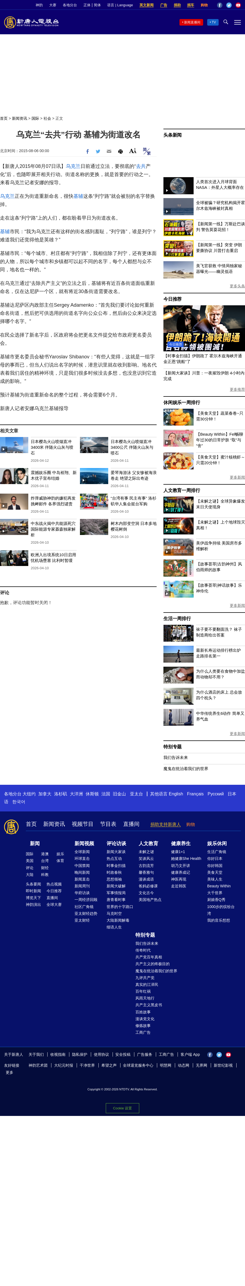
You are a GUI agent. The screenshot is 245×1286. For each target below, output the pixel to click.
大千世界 (214, 893)
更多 (9, 1072)
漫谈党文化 (144, 1019)
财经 (45, 868)
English (176, 794)
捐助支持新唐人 (165, 824)
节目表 (108, 824)
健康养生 (181, 843)
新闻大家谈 (116, 852)
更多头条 (237, 286)
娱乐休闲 (217, 843)
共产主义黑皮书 (148, 1005)
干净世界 (87, 1065)
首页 (4, 118)
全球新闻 (82, 852)
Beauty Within (219, 886)
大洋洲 (76, 794)
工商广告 (143, 1032)
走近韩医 (178, 886)
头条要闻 (33, 884)
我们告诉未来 (175, 757)
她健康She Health (186, 858)
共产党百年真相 (148, 957)
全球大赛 (54, 904)
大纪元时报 (63, 1065)
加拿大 (44, 794)
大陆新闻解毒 (118, 920)
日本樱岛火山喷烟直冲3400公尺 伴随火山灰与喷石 (132, 447)
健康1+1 (178, 852)
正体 (87, 5)
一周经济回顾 (86, 899)
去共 (141, 166)
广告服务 (144, 1054)
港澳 (45, 854)
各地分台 (70, 5)
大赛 (52, 5)
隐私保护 (79, 1054)
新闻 (35, 843)
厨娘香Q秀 (216, 899)
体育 (60, 861)
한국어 (18, 801)
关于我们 (36, 1054)
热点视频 (54, 884)
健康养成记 (180, 872)
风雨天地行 (144, 998)
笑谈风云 (146, 858)
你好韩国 (214, 865)
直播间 (131, 824)
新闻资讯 (19, 118)
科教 (45, 874)
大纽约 (29, 794)
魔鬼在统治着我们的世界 (185, 768)
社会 (47, 118)
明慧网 (165, 1065)
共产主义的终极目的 (152, 964)
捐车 (190, 5)
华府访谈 (82, 893)
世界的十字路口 (120, 906)
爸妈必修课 (148, 886)
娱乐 (60, 854)
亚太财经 (82, 920)
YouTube (238, 5)
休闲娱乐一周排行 (181, 402)
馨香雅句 (146, 872)
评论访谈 (116, 843)
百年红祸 (143, 991)
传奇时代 (143, 950)
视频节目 (83, 824)
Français (195, 794)
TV (214, 22)
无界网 (201, 1065)
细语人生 (114, 927)
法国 (105, 794)
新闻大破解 (116, 886)
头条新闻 (172, 135)
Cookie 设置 (122, 1108)
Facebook (219, 5)
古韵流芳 (146, 865)
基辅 (78, 196)
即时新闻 (33, 891)
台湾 (45, 861)
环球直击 (82, 858)
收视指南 (58, 1054)
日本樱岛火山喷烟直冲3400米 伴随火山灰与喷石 (52, 447)
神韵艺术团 (38, 1065)
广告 (163, 5)
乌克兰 (73, 166)
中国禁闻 (82, 865)
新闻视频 (84, 843)
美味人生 (214, 879)
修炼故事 (143, 1025)
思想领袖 (114, 879)
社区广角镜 (84, 906)
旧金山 (119, 794)
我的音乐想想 (218, 920)
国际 (35, 118)
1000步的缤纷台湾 (221, 910)
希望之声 (109, 1065)
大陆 (29, 874)
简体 (97, 5)
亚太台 (136, 794)
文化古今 (146, 893)
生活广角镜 (216, 852)
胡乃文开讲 (180, 865)
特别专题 (172, 746)
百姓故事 (143, 1012)
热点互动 (114, 858)
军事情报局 (116, 893)
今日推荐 (172, 299)
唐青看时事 (116, 899)
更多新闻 (237, 477)
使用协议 (101, 1054)
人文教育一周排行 (181, 490)
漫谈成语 (146, 879)
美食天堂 (214, 872)
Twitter (229, 5)
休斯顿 (92, 794)
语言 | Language (120, 5)
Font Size (133, 150)
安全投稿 (123, 1054)
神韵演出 (33, 904)
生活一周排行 (177, 618)
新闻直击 (82, 879)
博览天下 (33, 898)
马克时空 (114, 913)
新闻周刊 (82, 886)
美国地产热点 (150, 899)
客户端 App (190, 1054)
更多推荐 (237, 389)
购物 (204, 5)
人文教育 (148, 843)
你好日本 (214, 858)
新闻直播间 (192, 22)
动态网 (183, 1065)
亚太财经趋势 (86, 913)
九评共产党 (144, 978)
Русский (216, 794)
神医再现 (178, 879)
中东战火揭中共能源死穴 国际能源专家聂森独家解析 (53, 529)
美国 (29, 861)
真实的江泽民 (146, 984)
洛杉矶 (60, 794)
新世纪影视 (223, 1065)
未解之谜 (146, 852)
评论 (29, 868)
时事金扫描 (116, 865)
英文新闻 (146, 5)
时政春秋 (114, 872)
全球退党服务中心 (138, 1065)
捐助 (177, 5)
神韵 (39, 5)
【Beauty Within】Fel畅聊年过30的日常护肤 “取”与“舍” (219, 440)
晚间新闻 (82, 872)
